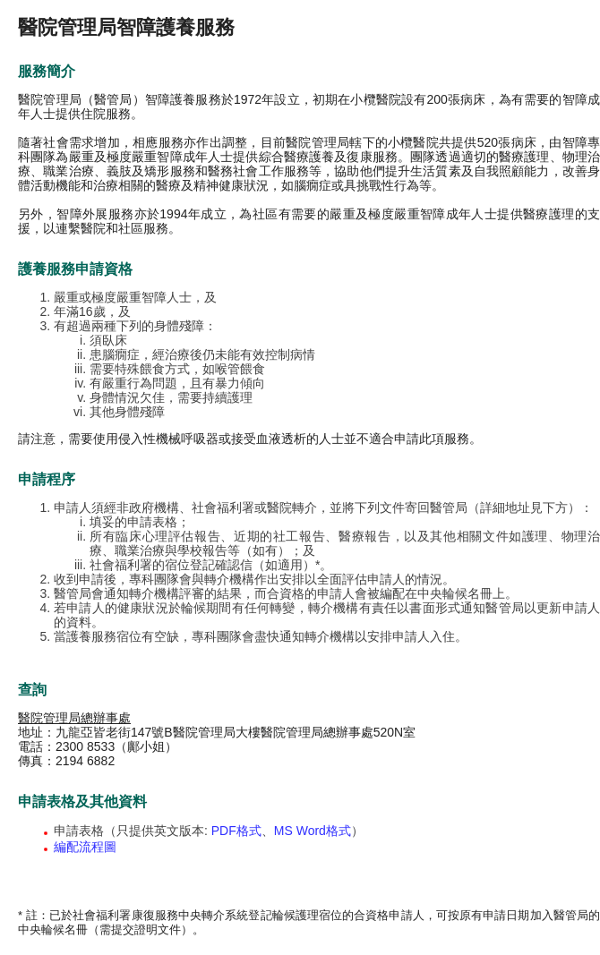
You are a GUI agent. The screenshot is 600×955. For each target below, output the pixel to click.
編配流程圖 (85, 847)
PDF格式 (236, 830)
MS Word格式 (312, 830)
